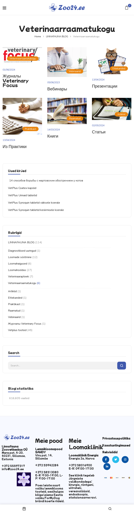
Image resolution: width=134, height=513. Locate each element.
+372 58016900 (80, 465)
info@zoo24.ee (13, 469)
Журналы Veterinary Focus (24, 324)
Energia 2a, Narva (82, 458)
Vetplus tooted (17, 330)
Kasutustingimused (116, 445)
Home (38, 36)
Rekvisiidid (109, 452)
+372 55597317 (13, 466)
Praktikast (14, 304)
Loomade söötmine (20, 257)
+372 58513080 (46, 472)
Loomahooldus (17, 270)
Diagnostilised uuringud (22, 251)
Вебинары (57, 89)
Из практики (15, 146)
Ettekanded (15, 298)
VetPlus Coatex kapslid (22, 188)
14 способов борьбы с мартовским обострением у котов (46, 180)
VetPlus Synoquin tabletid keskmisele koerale (36, 210)
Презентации (104, 86)
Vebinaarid (14, 317)
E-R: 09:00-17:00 (81, 468)
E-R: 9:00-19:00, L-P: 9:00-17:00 (49, 476)
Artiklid (12, 291)
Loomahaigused (17, 264)
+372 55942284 (46, 465)
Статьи (99, 132)
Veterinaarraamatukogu (22, 283)
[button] (127, 8)
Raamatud (14, 311)
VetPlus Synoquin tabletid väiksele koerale (34, 203)
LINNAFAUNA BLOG (57, 36)
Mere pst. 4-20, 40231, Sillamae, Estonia (14, 456)
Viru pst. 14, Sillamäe (44, 456)
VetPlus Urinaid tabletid (22, 195)
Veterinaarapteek (18, 276)
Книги (52, 136)
